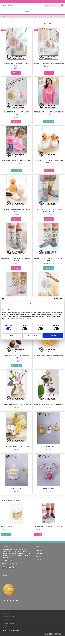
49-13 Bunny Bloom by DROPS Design (16, 161)
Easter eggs (16, 488)
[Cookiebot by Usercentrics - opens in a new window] (55, 299)
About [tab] (54, 304)
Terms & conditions (9, 623)
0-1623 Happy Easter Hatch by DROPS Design (48, 162)
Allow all (53, 335)
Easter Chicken (49, 446)
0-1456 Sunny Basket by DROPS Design (48, 356)
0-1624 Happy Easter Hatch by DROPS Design (16, 211)
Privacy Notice (8, 626)
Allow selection (32, 335)
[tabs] (56, 11)
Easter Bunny (48, 488)
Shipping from (8, 16)
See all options (6, 535)
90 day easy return (41, 16)
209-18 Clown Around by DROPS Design (48, 526)
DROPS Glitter (6, 526)
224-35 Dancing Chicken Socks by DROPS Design (49, 211)
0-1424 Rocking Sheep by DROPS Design (49, 404)
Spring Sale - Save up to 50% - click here (8, 0)
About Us (6, 613)
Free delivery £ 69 (25, 16)
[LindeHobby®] (7, 5)
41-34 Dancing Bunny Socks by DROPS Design (48, 259)
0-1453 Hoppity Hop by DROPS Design (16, 404)
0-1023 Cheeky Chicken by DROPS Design (16, 357)
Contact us (6, 620)
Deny (11, 335)
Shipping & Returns (7, 560)
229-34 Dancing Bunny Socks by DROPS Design (16, 259)
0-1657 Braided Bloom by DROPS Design (16, 113)
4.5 (12, 16)
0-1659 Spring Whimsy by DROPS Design (16, 64)
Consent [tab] (11, 304)
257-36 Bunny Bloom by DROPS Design (48, 112)
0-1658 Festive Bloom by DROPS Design (49, 63)
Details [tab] (32, 304)
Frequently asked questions (9, 563)
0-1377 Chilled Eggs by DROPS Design (16, 446)
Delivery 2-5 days (57, 16)
